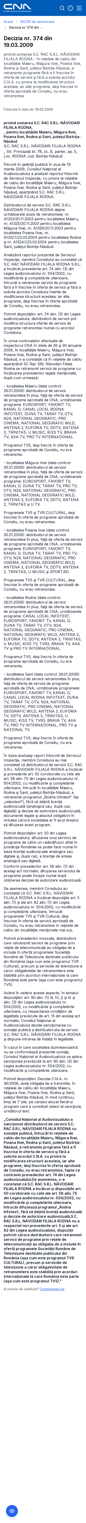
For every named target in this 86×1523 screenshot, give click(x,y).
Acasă (8, 22)
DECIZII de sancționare (37, 22)
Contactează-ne (52, 1289)
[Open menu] (79, 8)
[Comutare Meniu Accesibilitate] (12, 1511)
